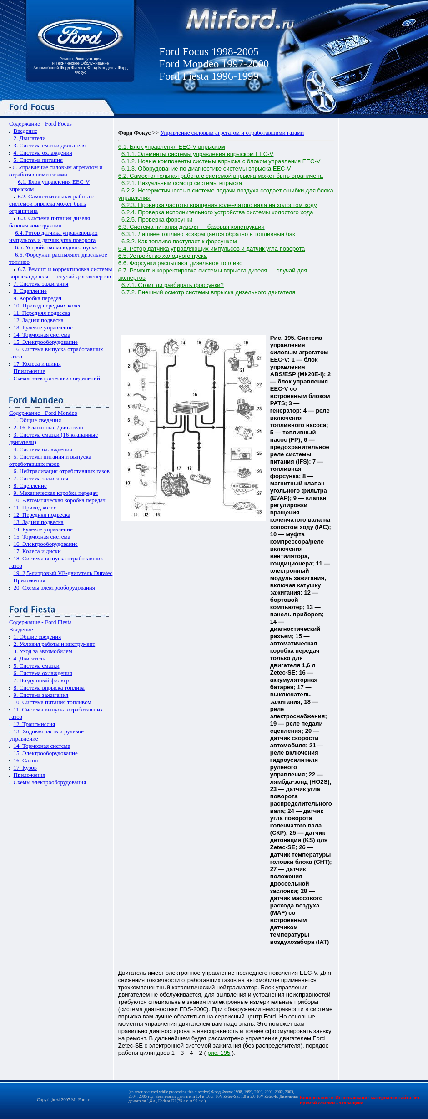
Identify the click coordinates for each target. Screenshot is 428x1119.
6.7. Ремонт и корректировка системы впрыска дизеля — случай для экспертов (60, 273)
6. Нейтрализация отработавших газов (62, 471)
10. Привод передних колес (48, 305)
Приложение (29, 371)
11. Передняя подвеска (42, 312)
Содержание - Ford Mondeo (43, 412)
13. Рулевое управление (43, 327)
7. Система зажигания (41, 283)
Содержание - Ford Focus (40, 123)
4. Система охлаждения (43, 152)
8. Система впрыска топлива (49, 687)
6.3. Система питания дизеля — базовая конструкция (53, 222)
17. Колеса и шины (37, 363)
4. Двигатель (29, 658)
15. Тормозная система (42, 536)
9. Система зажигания (41, 694)
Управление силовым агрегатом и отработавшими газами (232, 132)
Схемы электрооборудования (50, 782)
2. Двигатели (30, 138)
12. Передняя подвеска (42, 514)
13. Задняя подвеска (39, 522)
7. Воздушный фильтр (41, 680)
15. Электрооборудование (46, 341)
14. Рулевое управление (43, 529)
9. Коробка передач (38, 298)
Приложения (29, 580)
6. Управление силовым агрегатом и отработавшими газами (55, 171)
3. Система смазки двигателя (50, 145)
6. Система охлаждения (43, 673)
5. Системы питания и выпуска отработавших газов (50, 460)
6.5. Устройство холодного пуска (56, 247)
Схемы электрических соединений (57, 378)
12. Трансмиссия (34, 724)
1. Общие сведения (37, 420)
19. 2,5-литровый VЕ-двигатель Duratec (63, 573)
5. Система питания (38, 159)
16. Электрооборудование (46, 543)
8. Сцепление (30, 290)
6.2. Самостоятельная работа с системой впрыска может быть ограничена (51, 203)
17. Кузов (25, 767)
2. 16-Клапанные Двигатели (48, 427)
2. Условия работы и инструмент (55, 643)
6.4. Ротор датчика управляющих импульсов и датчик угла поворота (53, 236)
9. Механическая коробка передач (56, 492)
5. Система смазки (37, 665)
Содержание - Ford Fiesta (40, 622)
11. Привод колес (35, 507)
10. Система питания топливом (52, 702)
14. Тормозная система (42, 334)
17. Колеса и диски (37, 551)
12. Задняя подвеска (39, 320)
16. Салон (26, 760)
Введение (25, 130)
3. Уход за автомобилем (43, 651)
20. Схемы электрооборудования (54, 587)
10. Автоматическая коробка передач (60, 500)
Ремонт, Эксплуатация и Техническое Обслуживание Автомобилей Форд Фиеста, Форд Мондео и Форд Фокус (80, 65)
